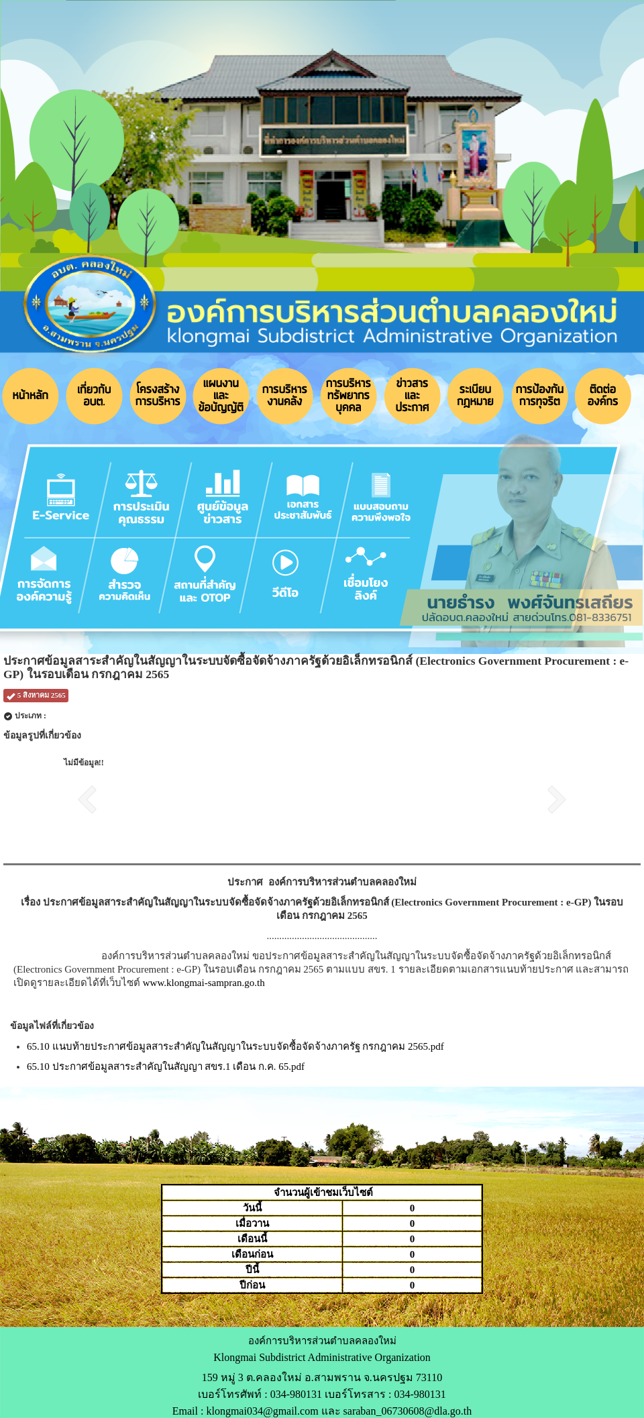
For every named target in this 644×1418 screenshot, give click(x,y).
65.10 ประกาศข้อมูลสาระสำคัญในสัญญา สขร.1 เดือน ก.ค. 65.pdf (166, 1066)
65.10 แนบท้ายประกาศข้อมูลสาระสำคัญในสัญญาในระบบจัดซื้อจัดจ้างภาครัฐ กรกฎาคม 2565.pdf (235, 1046)
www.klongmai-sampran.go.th (204, 982)
